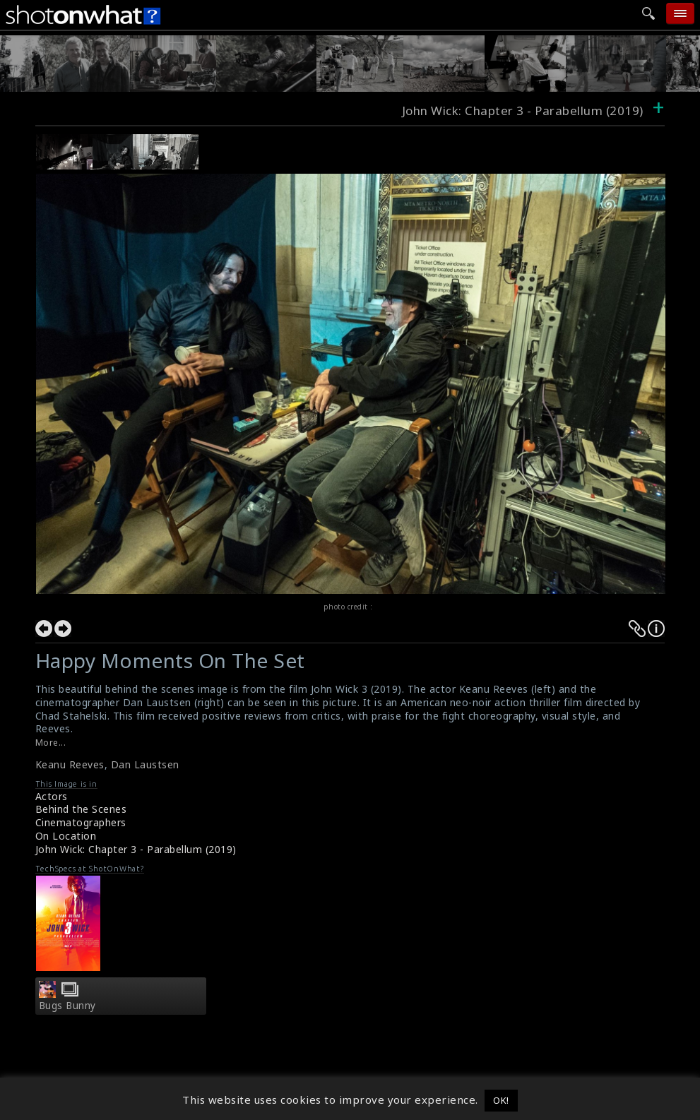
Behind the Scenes (81, 809)
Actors (51, 796)
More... (50, 743)
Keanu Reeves (70, 764)
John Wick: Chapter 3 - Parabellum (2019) (136, 849)
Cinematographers (80, 822)
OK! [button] (501, 1100)
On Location (66, 835)
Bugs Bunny (67, 1005)
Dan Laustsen (145, 764)
